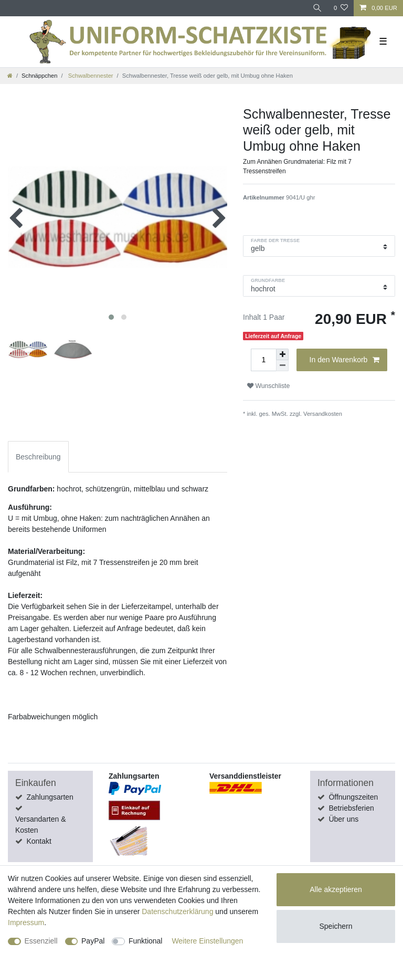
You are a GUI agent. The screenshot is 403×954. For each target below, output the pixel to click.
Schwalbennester (90, 75)
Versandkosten (322, 414)
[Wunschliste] (341, 8)
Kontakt (38, 841)
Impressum (26, 922)
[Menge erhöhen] (282, 354)
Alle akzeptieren (336, 889)
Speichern (335, 926)
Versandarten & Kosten (40, 824)
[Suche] (317, 8)
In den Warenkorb (344, 360)
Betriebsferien (351, 808)
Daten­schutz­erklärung (177, 911)
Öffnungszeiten (353, 797)
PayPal (92, 941)
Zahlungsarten (49, 797)
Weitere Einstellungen (207, 941)
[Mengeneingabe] (263, 360)
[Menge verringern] (282, 365)
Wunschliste (268, 386)
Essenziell (41, 941)
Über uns (343, 819)
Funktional (146, 941)
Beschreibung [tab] (38, 457)
